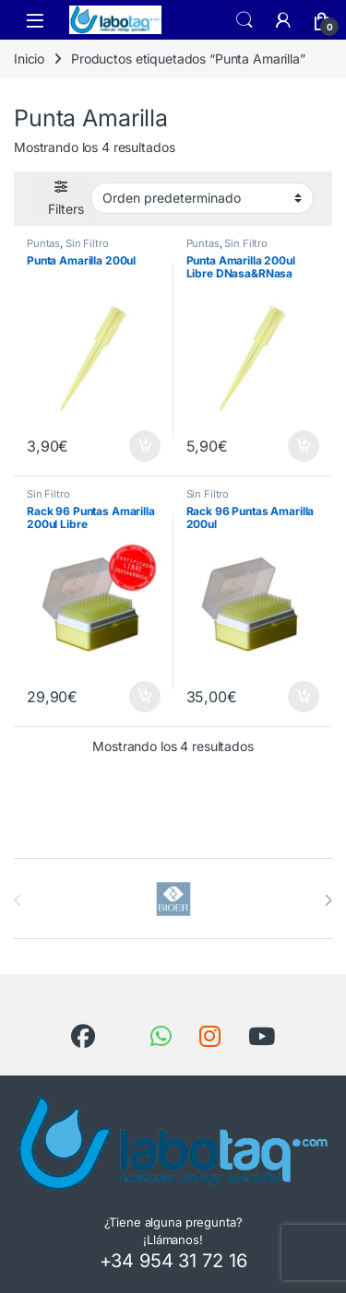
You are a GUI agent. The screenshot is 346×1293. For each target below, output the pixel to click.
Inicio (29, 58)
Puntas (43, 243)
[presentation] (328, 900)
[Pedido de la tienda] (202, 198)
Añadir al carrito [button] (145, 446)
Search (244, 20)
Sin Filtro (87, 243)
